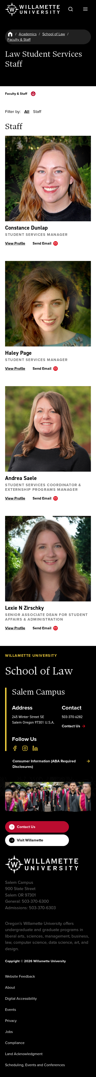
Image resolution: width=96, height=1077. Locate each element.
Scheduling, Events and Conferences (35, 1065)
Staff (37, 112)
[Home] (10, 34)
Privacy (11, 1020)
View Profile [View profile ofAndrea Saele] (15, 498)
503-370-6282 (72, 716)
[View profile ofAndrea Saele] (48, 429)
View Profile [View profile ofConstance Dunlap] (15, 243)
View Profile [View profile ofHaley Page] (15, 368)
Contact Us (22, 827)
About (10, 987)
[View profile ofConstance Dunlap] (48, 179)
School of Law (53, 34)
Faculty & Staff (19, 39)
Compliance (15, 1042)
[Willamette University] (32, 9)
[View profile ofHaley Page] (48, 304)
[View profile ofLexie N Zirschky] (48, 559)
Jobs (9, 1031)
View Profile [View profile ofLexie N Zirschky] (15, 628)
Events (10, 1009)
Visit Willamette (26, 840)
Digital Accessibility (21, 998)
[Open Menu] (85, 9)
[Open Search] (70, 9)
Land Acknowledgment (24, 1053)
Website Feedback (20, 976)
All (26, 112)
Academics (28, 34)
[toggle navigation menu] (33, 94)
